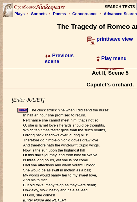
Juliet (22, 110)
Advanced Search (120, 14)
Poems (59, 14)
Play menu (111, 58)
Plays (19, 14)
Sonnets (39, 14)
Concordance (84, 14)
